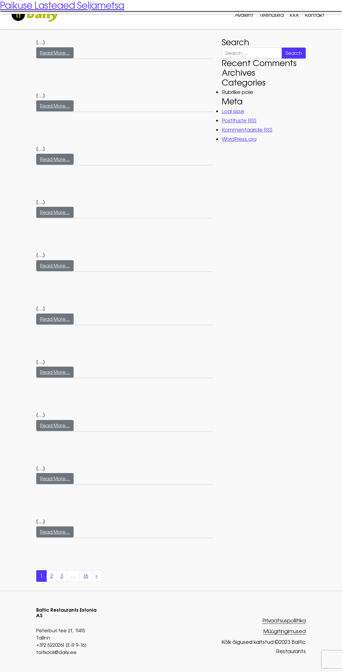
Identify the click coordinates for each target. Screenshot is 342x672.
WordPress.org (239, 139)
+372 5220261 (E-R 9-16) (61, 645)
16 (85, 575)
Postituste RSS (239, 120)
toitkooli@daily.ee (56, 652)
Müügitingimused (284, 631)
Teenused (271, 15)
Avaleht (244, 15)
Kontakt (315, 15)
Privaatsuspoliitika (284, 621)
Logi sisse (233, 111)
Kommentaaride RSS (247, 129)
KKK (294, 15)
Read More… (55, 53)
